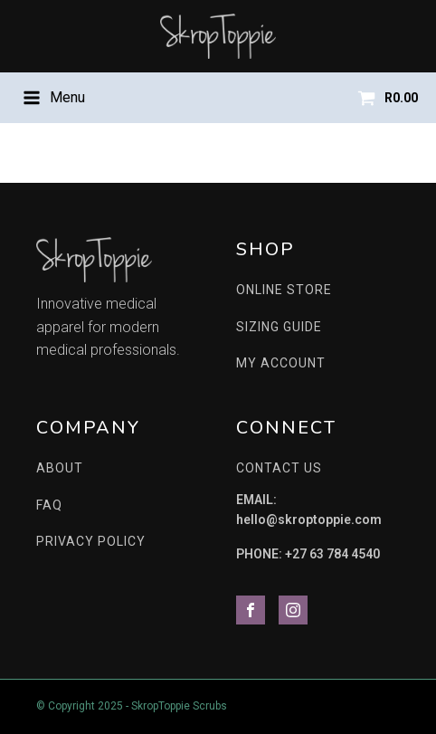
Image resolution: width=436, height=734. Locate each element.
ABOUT (59, 468)
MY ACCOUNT (281, 363)
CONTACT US (279, 468)
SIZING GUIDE (279, 326)
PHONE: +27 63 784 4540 (308, 554)
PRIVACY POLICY (91, 541)
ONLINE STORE (284, 289)
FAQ (49, 505)
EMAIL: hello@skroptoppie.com (309, 509)
